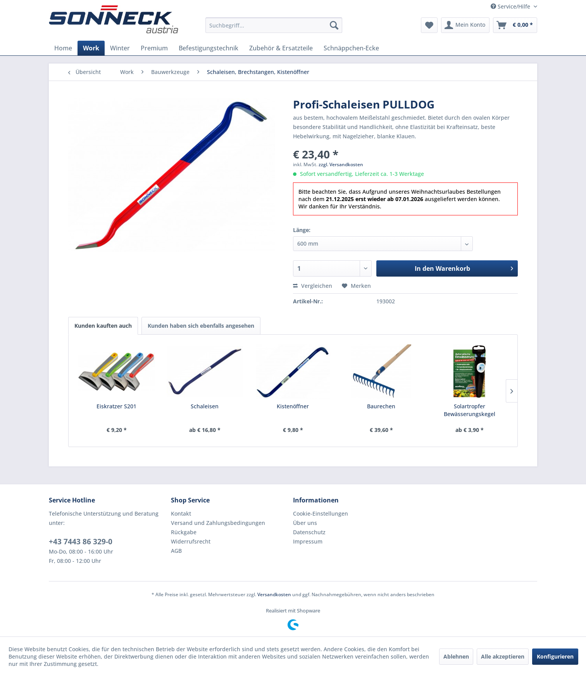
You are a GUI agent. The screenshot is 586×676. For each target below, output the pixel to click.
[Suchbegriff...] (273, 25)
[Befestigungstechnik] (208, 48)
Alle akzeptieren (502, 656)
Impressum (307, 541)
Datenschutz (309, 532)
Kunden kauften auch (103, 325)
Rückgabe (183, 532)
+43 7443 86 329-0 (80, 542)
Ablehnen (456, 656)
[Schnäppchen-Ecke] (351, 48)
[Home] (63, 48)
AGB (176, 550)
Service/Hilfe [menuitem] (511, 6)
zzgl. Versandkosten (341, 164)
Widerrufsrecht (190, 541)
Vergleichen (312, 285)
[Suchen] (334, 25)
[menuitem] (273, 25)
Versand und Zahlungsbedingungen (218, 522)
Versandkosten (274, 594)
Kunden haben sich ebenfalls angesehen (201, 325)
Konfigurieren (555, 656)
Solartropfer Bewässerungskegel (469, 410)
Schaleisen (205, 406)
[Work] (91, 48)
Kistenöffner (293, 406)
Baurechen (381, 406)
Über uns (305, 522)
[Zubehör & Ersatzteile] (281, 48)
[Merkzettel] (429, 25)
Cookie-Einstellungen (320, 513)
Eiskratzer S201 (116, 406)
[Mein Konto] (465, 25)
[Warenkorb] (515, 25)
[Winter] (120, 48)
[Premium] (154, 48)
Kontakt (181, 513)
